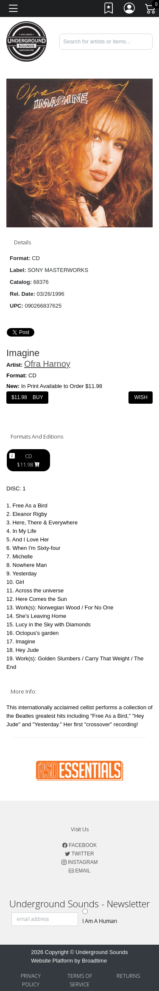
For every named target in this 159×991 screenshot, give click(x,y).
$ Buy (27, 397)
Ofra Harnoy (47, 363)
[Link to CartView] (151, 8)
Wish (141, 397)
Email (79, 871)
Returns (128, 976)
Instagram (79, 862)
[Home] (26, 41)
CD (28, 460)
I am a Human (99, 921)
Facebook (79, 845)
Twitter (79, 854)
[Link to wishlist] (109, 10)
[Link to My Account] (130, 10)
